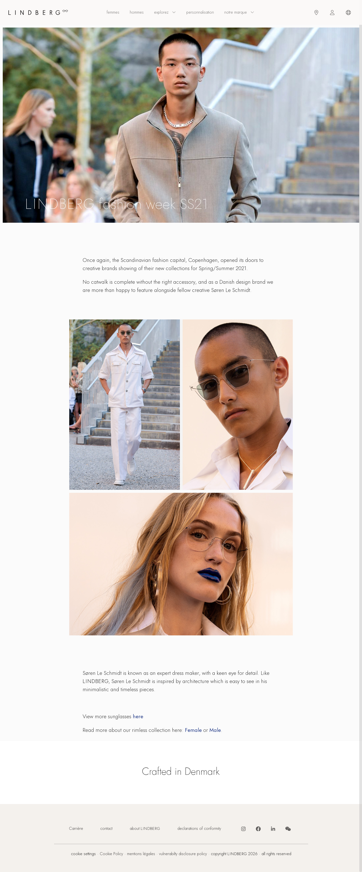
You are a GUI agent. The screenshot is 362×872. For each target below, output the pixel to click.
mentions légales (141, 854)
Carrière (76, 828)
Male (215, 730)
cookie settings (83, 854)
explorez (165, 12)
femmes (113, 12)
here (138, 716)
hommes (137, 12)
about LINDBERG (145, 828)
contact (106, 828)
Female (193, 730)
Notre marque (239, 12)
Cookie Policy (111, 854)
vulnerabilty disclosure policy (183, 854)
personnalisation (200, 12)
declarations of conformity (199, 828)
